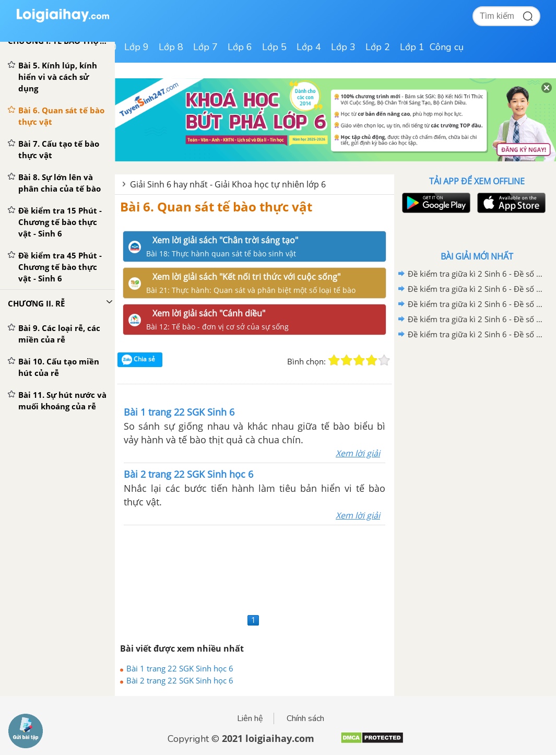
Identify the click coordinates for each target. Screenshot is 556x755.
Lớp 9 (136, 47)
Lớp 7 (205, 47)
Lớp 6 (240, 47)
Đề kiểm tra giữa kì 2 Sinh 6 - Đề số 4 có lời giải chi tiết (475, 289)
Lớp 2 (377, 47)
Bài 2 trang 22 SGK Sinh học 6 (179, 680)
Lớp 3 (343, 47)
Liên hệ (250, 718)
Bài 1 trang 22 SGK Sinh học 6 (179, 668)
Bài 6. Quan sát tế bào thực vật (216, 206)
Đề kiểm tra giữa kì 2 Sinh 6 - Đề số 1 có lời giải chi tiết (475, 334)
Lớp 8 (171, 47)
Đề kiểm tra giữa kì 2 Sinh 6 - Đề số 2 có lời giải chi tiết (475, 319)
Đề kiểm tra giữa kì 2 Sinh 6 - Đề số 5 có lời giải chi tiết (475, 273)
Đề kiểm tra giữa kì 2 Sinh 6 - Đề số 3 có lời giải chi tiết (475, 304)
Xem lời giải (358, 453)
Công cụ (447, 47)
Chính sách (305, 718)
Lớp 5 (274, 47)
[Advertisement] (254, 568)
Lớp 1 (412, 47)
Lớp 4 (309, 47)
